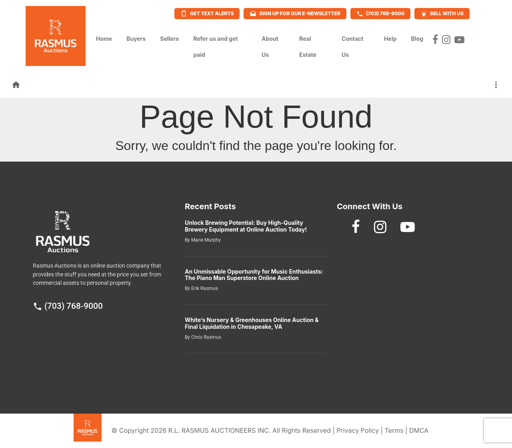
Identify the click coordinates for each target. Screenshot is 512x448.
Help (390, 36)
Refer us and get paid (215, 46)
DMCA (418, 430)
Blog (417, 36)
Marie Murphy (205, 240)
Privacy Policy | (360, 430)
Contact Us (352, 46)
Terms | (396, 430)
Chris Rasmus (205, 337)
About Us (270, 46)
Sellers (169, 36)
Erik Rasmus (204, 288)
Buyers (136, 36)
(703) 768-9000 (68, 306)
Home (104, 36)
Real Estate (307, 46)
